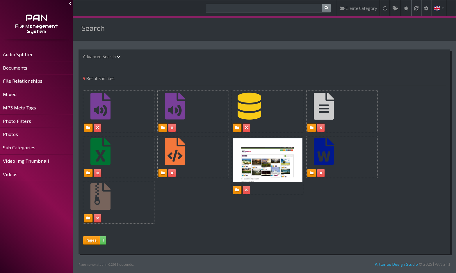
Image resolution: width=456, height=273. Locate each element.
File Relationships (22, 81)
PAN (36, 18)
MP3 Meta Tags (19, 107)
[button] (439, 8)
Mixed (10, 94)
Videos (10, 174)
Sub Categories (19, 147)
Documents (15, 67)
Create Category (358, 8)
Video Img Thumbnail (26, 161)
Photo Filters (17, 121)
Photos (10, 134)
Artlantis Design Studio (396, 264)
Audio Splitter (18, 54)
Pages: (91, 240)
